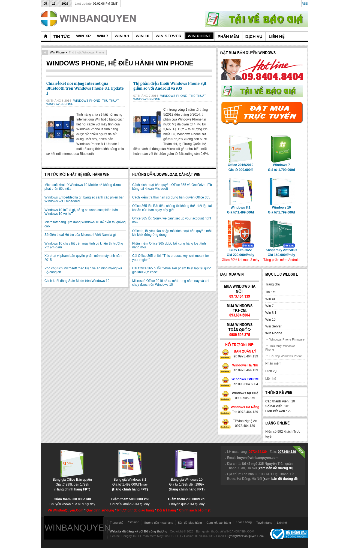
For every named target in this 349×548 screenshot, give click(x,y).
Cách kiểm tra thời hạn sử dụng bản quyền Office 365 (171, 197)
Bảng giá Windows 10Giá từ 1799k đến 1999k (186, 482)
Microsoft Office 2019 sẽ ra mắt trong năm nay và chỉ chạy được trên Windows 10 (170, 283)
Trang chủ (117, 522)
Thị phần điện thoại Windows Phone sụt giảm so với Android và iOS (169, 86)
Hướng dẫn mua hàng (158, 522)
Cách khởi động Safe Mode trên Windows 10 (76, 281)
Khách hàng (244, 522)
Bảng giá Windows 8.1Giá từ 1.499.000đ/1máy (130, 482)
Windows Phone (87, 100)
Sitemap (133, 522)
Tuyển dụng (264, 522)
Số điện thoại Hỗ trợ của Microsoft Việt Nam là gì (80, 235)
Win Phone (57, 52)
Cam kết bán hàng (218, 522)
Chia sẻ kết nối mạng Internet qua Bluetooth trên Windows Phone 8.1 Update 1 (85, 88)
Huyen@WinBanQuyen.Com (244, 536)
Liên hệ (282, 522)
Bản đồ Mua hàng (190, 522)
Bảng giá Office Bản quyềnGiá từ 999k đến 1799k (72, 482)
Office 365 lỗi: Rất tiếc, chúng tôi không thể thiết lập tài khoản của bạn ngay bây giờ (172, 208)
